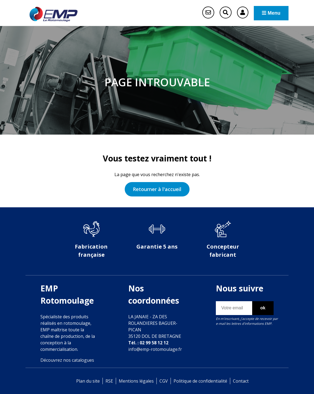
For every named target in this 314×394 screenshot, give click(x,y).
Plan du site (88, 381)
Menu (271, 13)
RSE (109, 381)
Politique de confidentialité (200, 381)
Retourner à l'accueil (157, 189)
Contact (241, 381)
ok (262, 308)
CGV (163, 381)
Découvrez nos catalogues (67, 360)
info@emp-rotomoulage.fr (155, 349)
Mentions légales (136, 381)
